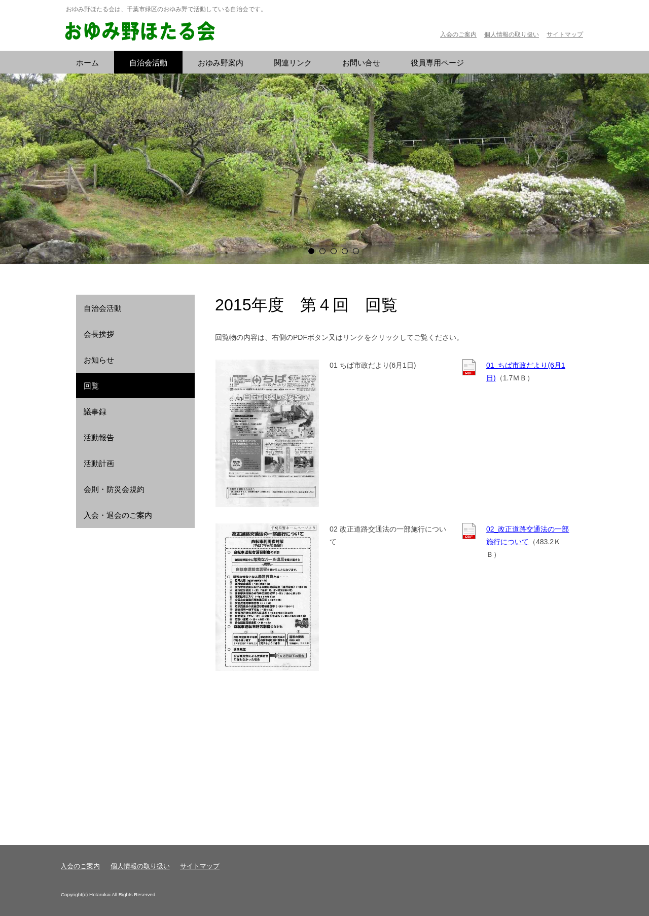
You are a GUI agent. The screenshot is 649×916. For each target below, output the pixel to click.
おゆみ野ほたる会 (139, 31)
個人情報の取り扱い (511, 34)
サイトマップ (565, 34)
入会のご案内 (458, 34)
